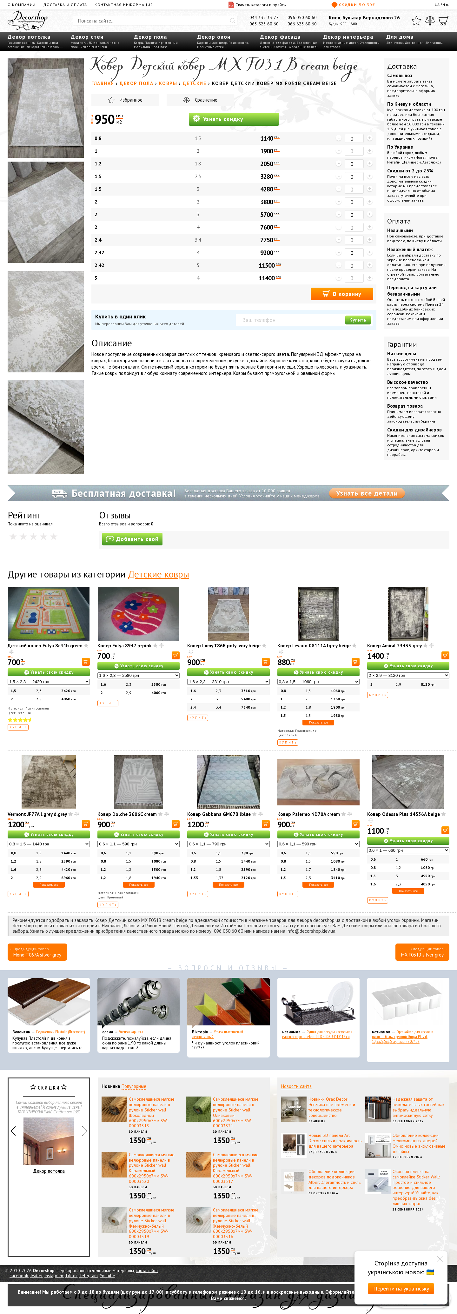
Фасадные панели (304, 47)
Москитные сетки (210, 47)
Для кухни (394, 43)
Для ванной (414, 43)
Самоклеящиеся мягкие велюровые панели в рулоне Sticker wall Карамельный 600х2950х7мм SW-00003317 (236, 1168)
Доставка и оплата (65, 4)
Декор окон (213, 36)
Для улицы (434, 43)
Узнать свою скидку (52, 672)
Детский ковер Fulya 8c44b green (45, 646)
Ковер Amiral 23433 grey (394, 646)
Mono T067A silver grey (37, 955)
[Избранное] (416, 20)
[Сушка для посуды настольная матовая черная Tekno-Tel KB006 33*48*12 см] (318, 1003)
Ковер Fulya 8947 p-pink (124, 646)
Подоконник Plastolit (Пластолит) (60, 1032)
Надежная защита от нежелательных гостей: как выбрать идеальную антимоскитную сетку (418, 1107)
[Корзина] (444, 20)
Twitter (36, 1275)
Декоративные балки (43, 47)
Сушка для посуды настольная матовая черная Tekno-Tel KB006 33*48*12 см (317, 1034)
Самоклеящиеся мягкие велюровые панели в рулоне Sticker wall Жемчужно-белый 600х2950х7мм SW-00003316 (236, 1223)
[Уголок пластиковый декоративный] (228, 1003)
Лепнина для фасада (277, 43)
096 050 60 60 (302, 17)
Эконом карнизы (131, 1032)
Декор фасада (280, 36)
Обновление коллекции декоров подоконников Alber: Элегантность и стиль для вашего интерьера (334, 1179)
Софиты (280, 47)
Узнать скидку (218, 119)
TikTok (71, 1275)
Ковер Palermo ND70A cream (308, 814)
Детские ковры (158, 574)
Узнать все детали (367, 493)
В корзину (341, 293)
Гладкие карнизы (22, 43)
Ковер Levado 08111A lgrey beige (314, 646)
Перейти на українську (401, 1288)
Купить (358, 320)
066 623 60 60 (302, 24)
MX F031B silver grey (422, 955)
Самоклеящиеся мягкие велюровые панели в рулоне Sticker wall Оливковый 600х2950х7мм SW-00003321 (236, 1112)
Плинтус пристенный (161, 43)
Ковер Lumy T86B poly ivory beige (224, 646)
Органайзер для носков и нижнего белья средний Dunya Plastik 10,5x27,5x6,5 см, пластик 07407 (402, 1036)
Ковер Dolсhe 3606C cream (127, 814)
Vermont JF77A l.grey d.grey (37, 814)
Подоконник (238, 43)
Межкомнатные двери (340, 43)
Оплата (399, 221)
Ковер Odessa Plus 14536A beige (403, 814)
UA (437, 4)
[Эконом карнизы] (138, 1003)
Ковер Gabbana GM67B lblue (219, 814)
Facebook (19, 1275)
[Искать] (232, 20)
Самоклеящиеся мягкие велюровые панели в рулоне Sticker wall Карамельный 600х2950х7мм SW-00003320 (152, 1168)
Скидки (353, 5)
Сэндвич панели (94, 47)
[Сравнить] (430, 20)
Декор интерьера (348, 36)
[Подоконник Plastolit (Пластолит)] (49, 1003)
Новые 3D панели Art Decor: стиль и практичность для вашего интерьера (334, 1140)
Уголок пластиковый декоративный (217, 1034)
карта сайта (147, 1270)
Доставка (402, 66)
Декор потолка (29, 36)
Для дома (400, 36)
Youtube (107, 1275)
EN (442, 4)
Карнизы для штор (212, 43)
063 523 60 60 (264, 24)
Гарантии (402, 344)
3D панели (97, 43)
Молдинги (79, 43)
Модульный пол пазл (151, 47)
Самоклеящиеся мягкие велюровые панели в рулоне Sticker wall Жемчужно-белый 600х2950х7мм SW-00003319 (152, 1223)
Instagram (53, 1275)
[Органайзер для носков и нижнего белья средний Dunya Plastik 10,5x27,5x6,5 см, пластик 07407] (408, 1003)
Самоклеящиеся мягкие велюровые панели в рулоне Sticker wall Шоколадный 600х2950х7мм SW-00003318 (152, 1112)
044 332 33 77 (264, 17)
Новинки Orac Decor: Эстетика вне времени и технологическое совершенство (331, 1107)
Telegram (88, 1275)
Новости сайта (296, 1086)
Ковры (138, 43)
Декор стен (87, 36)
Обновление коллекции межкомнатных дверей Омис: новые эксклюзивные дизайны (419, 1143)
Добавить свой (132, 539)
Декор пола (150, 36)
